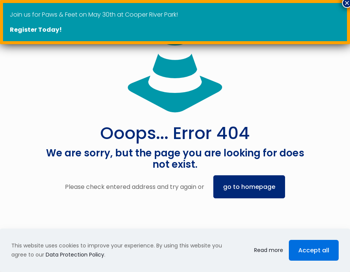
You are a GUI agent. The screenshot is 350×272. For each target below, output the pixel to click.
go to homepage (249, 186)
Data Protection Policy (75, 254)
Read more (268, 250)
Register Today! (36, 29)
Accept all (313, 250)
